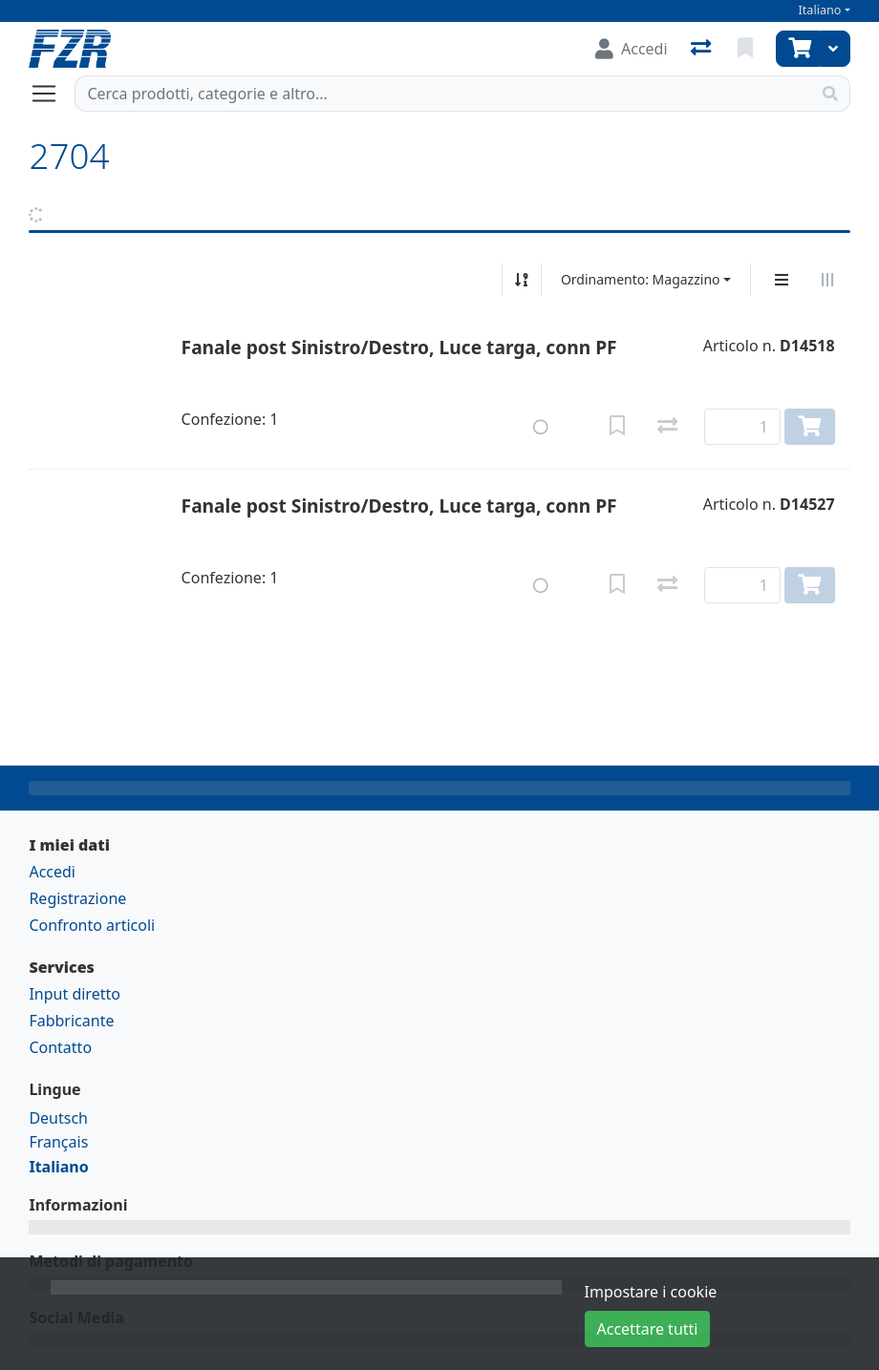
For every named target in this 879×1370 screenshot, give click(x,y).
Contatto (60, 1047)
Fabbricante (71, 1020)
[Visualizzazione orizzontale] (827, 279)
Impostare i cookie (651, 1291)
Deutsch (58, 1117)
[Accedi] (631, 49)
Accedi (52, 871)
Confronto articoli (92, 925)
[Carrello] (798, 49)
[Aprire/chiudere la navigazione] (52, 93)
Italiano (820, 10)
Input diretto (74, 993)
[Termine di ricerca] (443, 93)
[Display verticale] (781, 279)
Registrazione (77, 898)
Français (58, 1141)
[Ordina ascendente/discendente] (521, 279)
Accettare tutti (647, 1328)
